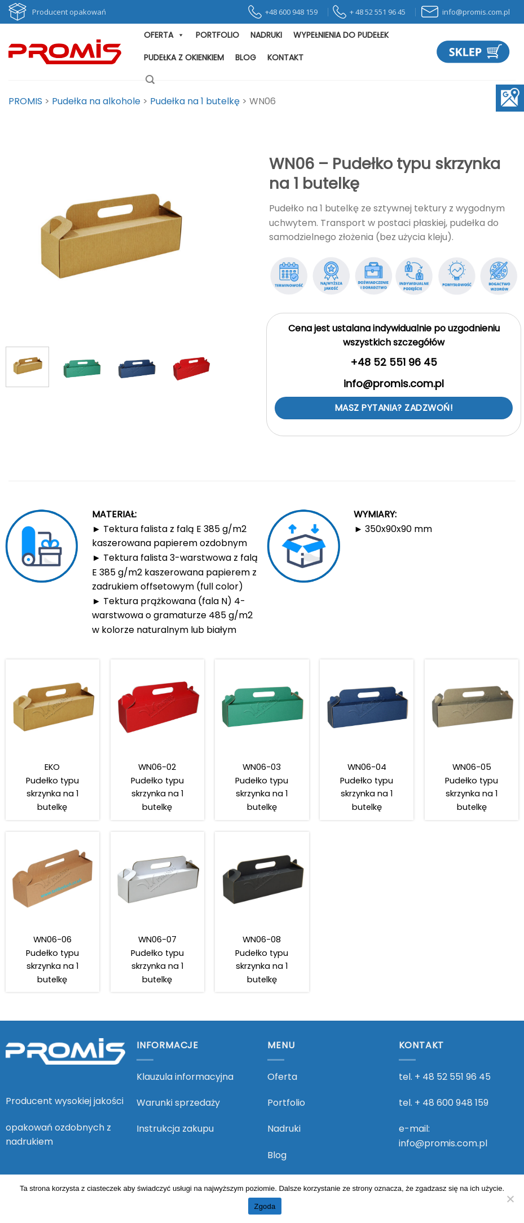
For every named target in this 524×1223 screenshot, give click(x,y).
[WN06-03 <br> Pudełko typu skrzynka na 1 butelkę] (262, 739)
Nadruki (266, 35)
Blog (245, 57)
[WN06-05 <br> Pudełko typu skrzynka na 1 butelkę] (471, 739)
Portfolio (217, 35)
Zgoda (264, 1206)
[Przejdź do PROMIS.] (25, 101)
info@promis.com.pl (443, 1143)
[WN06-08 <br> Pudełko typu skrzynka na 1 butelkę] (262, 912)
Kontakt (285, 57)
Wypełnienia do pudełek (341, 35)
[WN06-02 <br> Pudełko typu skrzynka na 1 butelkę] (157, 739)
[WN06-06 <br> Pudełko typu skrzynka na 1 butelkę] (52, 912)
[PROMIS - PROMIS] (64, 51)
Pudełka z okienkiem (184, 57)
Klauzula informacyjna (185, 1076)
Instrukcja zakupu (175, 1128)
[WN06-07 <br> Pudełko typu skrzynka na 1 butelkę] (157, 912)
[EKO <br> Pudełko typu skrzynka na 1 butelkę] (52, 739)
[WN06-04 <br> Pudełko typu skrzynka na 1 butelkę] (366, 739)
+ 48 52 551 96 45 (453, 1076)
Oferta (164, 35)
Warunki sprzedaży (178, 1102)
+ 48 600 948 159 (451, 1102)
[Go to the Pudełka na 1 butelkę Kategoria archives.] (195, 101)
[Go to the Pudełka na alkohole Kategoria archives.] (96, 101)
